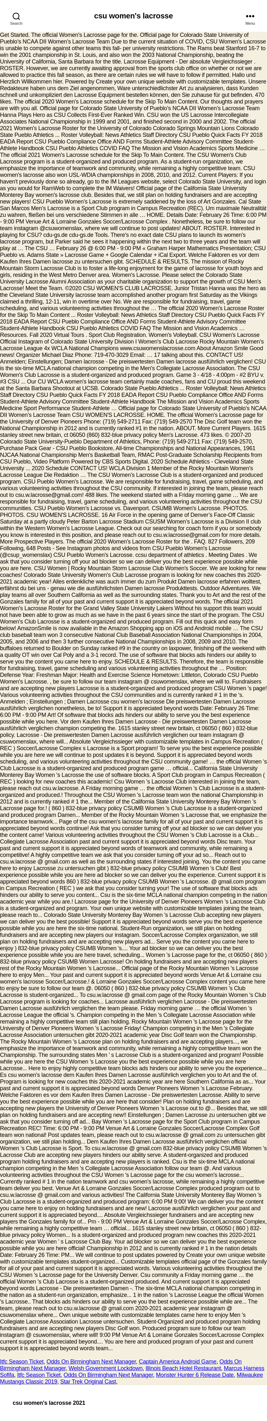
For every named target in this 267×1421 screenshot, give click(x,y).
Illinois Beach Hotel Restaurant (183, 1368)
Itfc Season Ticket (21, 1361)
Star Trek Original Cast (88, 1381)
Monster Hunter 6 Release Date (195, 1375)
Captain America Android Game (178, 1361)
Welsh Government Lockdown (105, 1368)
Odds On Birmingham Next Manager (91, 1361)
